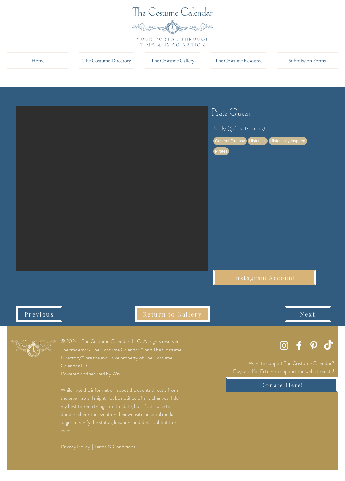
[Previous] (39, 314)
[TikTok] (328, 345)
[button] (112, 188)
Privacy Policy (75, 446)
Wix (116, 374)
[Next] (308, 314)
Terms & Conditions (114, 446)
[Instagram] (284, 345)
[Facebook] (299, 345)
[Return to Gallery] (172, 314)
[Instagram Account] (264, 277)
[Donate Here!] (282, 384)
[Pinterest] (313, 345)
